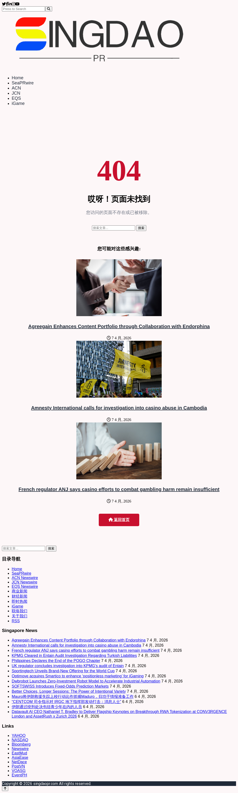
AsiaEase (20, 757)
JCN (16, 93)
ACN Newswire (25, 578)
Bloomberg (21, 744)
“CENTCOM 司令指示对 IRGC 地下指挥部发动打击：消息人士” (66, 702)
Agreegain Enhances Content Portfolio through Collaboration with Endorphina (119, 326)
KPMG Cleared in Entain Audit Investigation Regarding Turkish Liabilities (74, 655)
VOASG (19, 771)
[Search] (48, 8)
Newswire (20, 749)
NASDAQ (20, 740)
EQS (16, 98)
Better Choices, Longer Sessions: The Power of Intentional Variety (69, 691)
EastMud (19, 753)
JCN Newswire (24, 582)
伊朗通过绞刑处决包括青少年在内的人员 (47, 707)
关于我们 (19, 616)
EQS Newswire (25, 586)
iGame (18, 103)
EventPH (19, 775)
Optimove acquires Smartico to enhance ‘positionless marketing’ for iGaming (78, 676)
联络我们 (19, 611)
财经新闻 (19, 596)
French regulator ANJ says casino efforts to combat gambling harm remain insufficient (119, 489)
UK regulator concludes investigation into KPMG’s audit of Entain (68, 666)
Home (17, 77)
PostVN (18, 766)
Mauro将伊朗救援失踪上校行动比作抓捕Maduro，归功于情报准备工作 (73, 696)
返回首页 (119, 520)
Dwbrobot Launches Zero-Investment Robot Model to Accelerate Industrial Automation (86, 681)
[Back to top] (5, 788)
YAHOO (19, 735)
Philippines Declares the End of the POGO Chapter (56, 661)
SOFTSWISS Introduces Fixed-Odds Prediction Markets (60, 686)
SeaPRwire (23, 82)
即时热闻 (19, 601)
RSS (16, 621)
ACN (16, 88)
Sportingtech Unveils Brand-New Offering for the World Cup (63, 671)
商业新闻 (19, 591)
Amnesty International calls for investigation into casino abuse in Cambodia (119, 408)
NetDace (19, 762)
